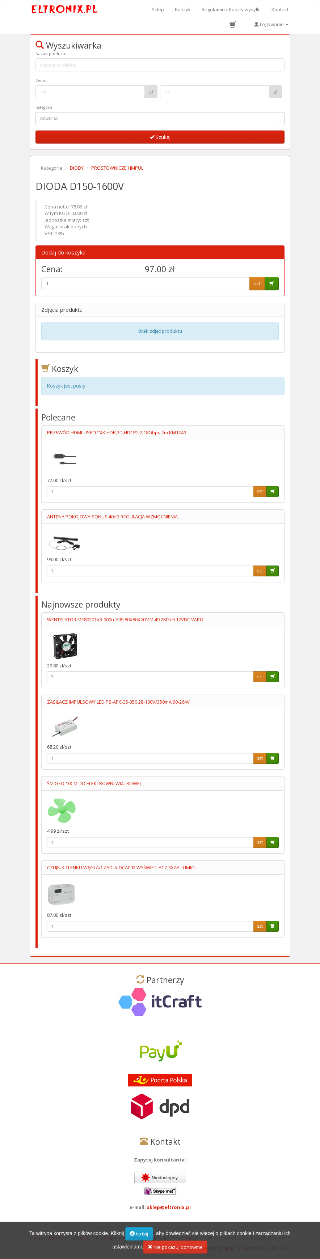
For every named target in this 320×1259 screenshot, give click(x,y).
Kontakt (280, 9)
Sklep (158, 9)
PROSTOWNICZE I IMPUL (117, 168)
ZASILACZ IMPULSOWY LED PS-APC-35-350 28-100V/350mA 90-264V (118, 702)
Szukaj (160, 137)
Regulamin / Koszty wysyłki (231, 9)
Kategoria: (44, 107)
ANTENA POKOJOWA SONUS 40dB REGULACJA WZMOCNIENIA (112, 516)
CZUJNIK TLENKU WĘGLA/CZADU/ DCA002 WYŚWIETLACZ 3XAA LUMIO (121, 867)
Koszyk (183, 9)
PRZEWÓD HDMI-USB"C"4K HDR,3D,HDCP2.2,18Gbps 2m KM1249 (116, 432)
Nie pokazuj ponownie (175, 1250)
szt (257, 283)
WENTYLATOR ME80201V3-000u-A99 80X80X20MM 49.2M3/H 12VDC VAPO (125, 619)
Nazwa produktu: (51, 53)
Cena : (41, 80)
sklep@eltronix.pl (169, 1207)
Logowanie (271, 24)
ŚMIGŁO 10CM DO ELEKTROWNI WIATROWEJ (94, 783)
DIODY (77, 168)
